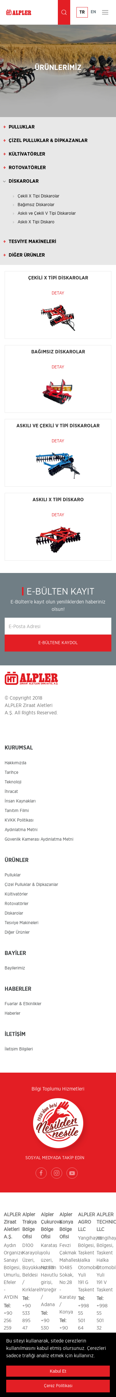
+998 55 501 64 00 (83, 1320)
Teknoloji (13, 782)
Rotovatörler (27, 167)
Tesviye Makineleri (32, 241)
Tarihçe (11, 772)
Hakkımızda (15, 763)
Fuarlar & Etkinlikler (23, 1004)
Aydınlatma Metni (21, 830)
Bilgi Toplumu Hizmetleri (58, 1088)
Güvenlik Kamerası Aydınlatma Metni (39, 839)
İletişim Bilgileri (19, 1049)
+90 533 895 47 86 (26, 1320)
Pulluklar (22, 126)
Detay (58, 293)
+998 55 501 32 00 (102, 1320)
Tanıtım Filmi (17, 811)
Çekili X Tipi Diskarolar (38, 196)
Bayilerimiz (15, 968)
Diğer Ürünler (27, 255)
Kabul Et (58, 1371)
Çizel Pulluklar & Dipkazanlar (48, 140)
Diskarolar (24, 181)
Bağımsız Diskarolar (36, 205)
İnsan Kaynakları (20, 801)
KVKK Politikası (19, 820)
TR (82, 12)
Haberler (12, 1013)
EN (93, 12)
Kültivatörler (27, 154)
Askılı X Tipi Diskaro (36, 222)
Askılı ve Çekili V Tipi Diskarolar (47, 213)
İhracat (11, 792)
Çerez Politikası (58, 1386)
